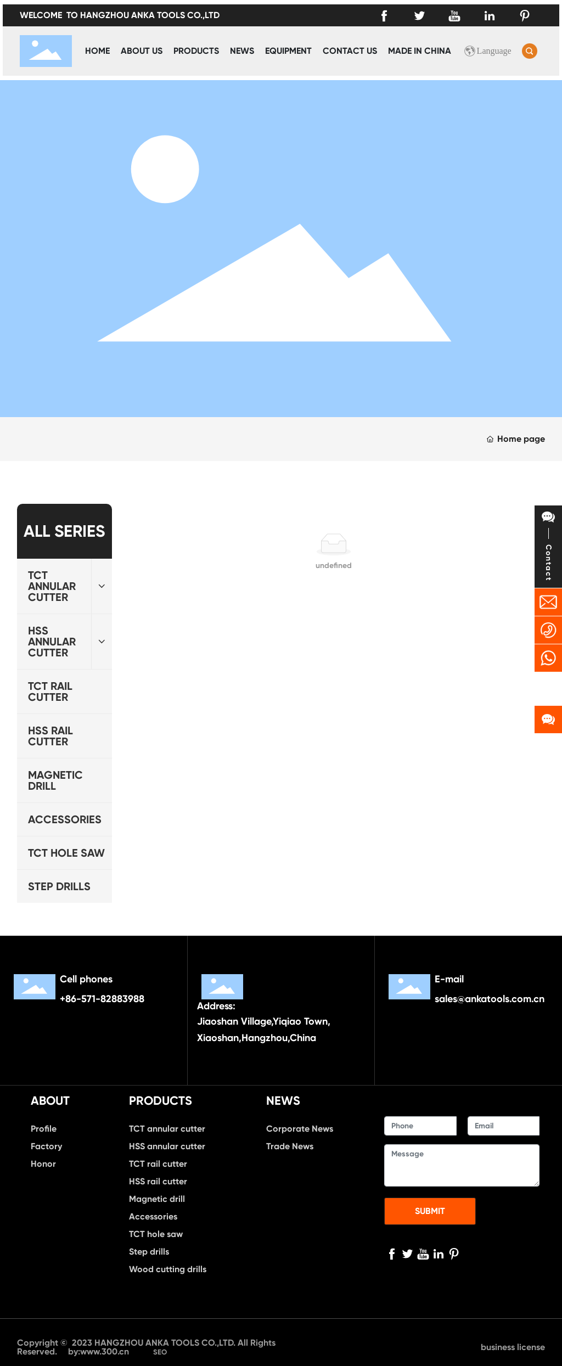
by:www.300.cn (99, 1351)
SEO (160, 1352)
